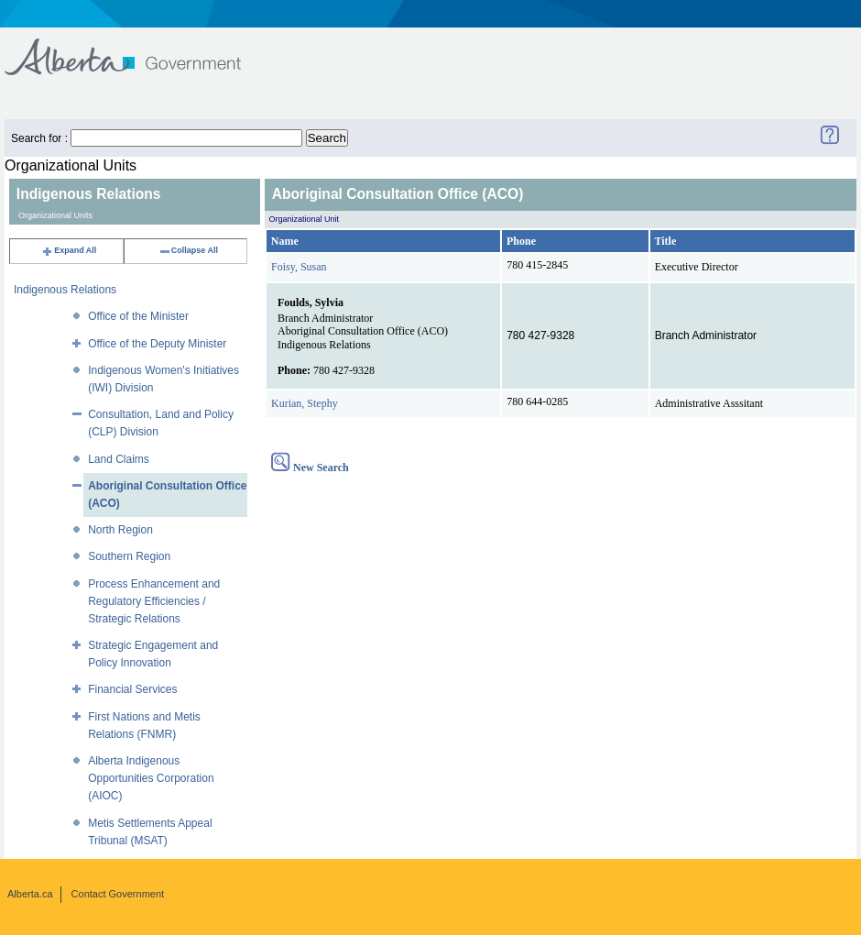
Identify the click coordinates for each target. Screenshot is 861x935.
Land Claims (118, 459)
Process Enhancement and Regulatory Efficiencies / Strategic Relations (154, 601)
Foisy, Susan (299, 266)
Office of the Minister (138, 316)
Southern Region (129, 556)
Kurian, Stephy (304, 403)
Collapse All (188, 250)
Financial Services (132, 689)
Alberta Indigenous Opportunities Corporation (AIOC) (150, 778)
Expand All (68, 250)
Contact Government (118, 893)
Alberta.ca (30, 893)
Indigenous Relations (65, 289)
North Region (120, 529)
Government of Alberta (138, 48)
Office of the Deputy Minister (157, 343)
